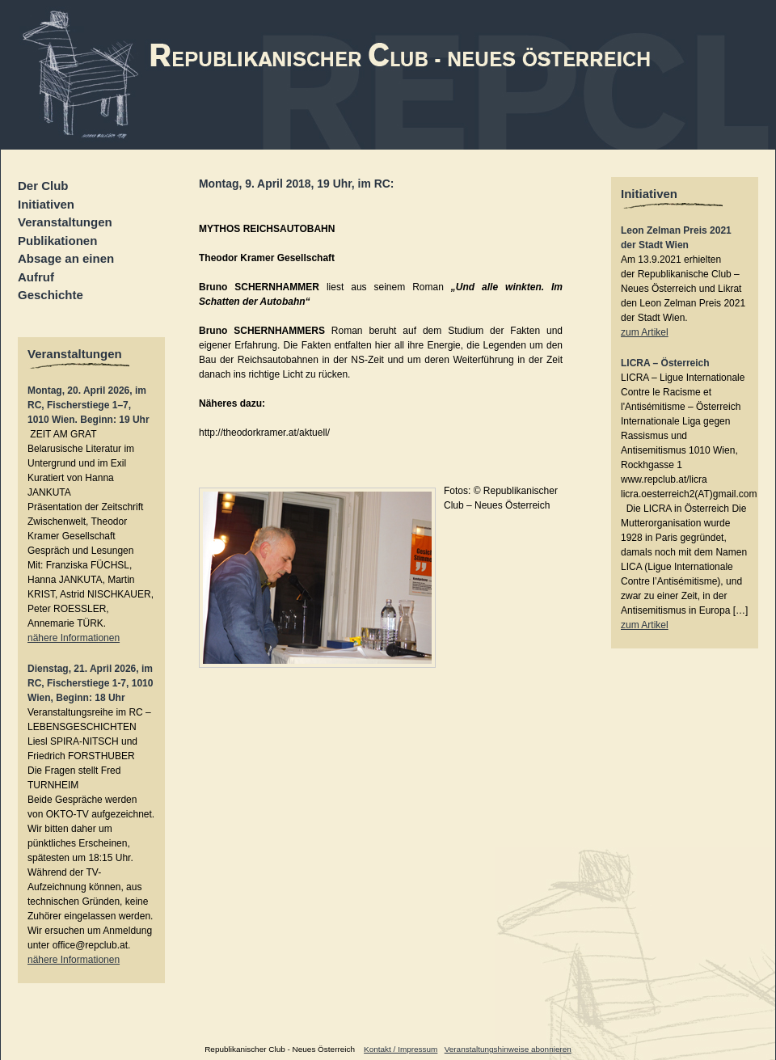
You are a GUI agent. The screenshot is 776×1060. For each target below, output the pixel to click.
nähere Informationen (73, 638)
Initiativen (46, 204)
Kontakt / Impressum (400, 1049)
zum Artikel (644, 332)
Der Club (43, 185)
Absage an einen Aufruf (66, 267)
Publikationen (57, 240)
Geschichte (50, 295)
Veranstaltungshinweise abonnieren (508, 1049)
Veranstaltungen (65, 222)
